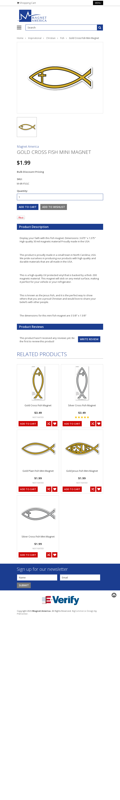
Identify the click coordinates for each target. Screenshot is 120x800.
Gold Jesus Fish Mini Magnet (82, 471)
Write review (89, 339)
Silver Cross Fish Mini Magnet (38, 536)
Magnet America (28, 146)
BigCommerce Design (83, 610)
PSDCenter (22, 613)
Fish (62, 38)
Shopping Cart (28, 2)
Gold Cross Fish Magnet (38, 405)
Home (20, 38)
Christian (51, 38)
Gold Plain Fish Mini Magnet (38, 471)
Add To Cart (28, 423)
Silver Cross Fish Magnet (82, 405)
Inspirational (34, 38)
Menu (98, 2)
